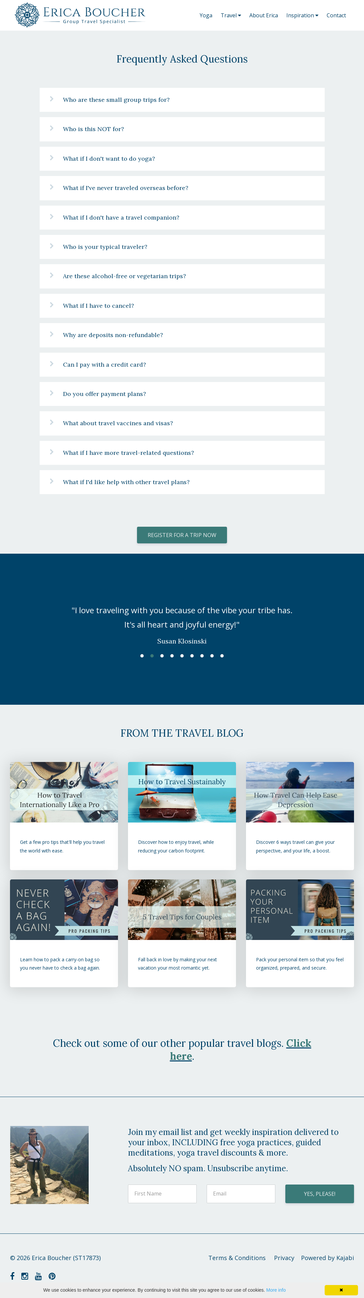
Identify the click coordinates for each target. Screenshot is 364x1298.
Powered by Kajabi (327, 1258)
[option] (182, 619)
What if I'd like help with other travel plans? (126, 482)
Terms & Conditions (237, 1258)
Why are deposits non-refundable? (113, 335)
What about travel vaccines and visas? (118, 423)
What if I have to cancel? (98, 305)
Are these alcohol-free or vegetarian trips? (124, 276)
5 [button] (182, 655)
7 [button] (202, 655)
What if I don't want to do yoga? (109, 158)
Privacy (284, 1258)
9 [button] (222, 655)
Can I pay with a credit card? (104, 364)
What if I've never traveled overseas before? (125, 188)
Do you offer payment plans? (104, 394)
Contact (336, 15)
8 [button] (212, 655)
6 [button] (192, 655)
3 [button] (162, 655)
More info (276, 1290)
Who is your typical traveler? (105, 247)
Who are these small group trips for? (116, 99)
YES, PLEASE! (319, 1194)
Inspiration (302, 15)
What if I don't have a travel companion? (121, 217)
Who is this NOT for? (93, 129)
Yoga (206, 15)
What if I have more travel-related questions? (128, 453)
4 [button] (172, 655)
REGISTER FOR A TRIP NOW (182, 535)
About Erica (263, 15)
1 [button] (142, 655)
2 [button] (152, 655)
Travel (231, 15)
